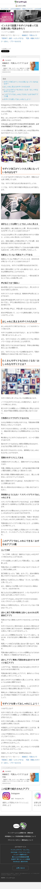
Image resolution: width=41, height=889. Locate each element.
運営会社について (27, 840)
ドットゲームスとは (14, 833)
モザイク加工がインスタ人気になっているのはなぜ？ (21, 83)
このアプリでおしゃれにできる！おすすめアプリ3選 (21, 95)
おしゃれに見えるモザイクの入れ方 (17, 86)
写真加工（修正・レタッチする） (13, 38)
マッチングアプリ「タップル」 (20, 850)
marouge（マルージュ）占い (20, 852)
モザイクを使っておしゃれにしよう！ (18, 99)
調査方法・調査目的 (26, 833)
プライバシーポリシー (15, 840)
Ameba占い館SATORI (20, 861)
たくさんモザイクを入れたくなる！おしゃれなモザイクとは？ (21, 90)
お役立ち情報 (21, 6)
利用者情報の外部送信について (26, 836)
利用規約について (10, 836)
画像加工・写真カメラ (29, 35)
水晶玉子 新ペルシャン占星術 (20, 859)
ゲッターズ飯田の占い (20, 854)
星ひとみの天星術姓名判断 (20, 857)
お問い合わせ (20, 868)
